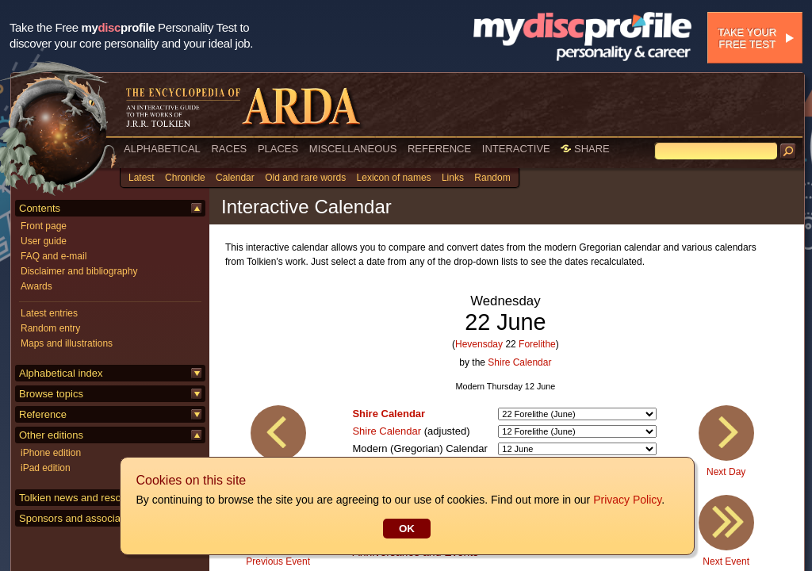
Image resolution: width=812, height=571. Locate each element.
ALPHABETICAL (162, 149)
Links (453, 177)
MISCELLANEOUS (353, 149)
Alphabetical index (61, 373)
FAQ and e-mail (53, 256)
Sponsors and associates (76, 518)
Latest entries (49, 313)
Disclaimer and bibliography (79, 271)
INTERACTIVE (516, 149)
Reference (43, 414)
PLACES (278, 149)
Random (492, 177)
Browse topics (51, 394)
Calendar (235, 177)
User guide (44, 241)
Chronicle (185, 177)
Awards (36, 286)
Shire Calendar (519, 362)
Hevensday (479, 344)
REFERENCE (439, 149)
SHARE (585, 149)
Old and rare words (305, 177)
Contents (39, 208)
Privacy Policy (626, 499)
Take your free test (747, 38)
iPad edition (46, 467)
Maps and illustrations (67, 343)
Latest (141, 177)
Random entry (50, 328)
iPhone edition (51, 452)
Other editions (51, 435)
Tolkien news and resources (82, 498)
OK (406, 529)
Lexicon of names (394, 177)
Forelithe (537, 344)
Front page (44, 226)
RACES (229, 149)
